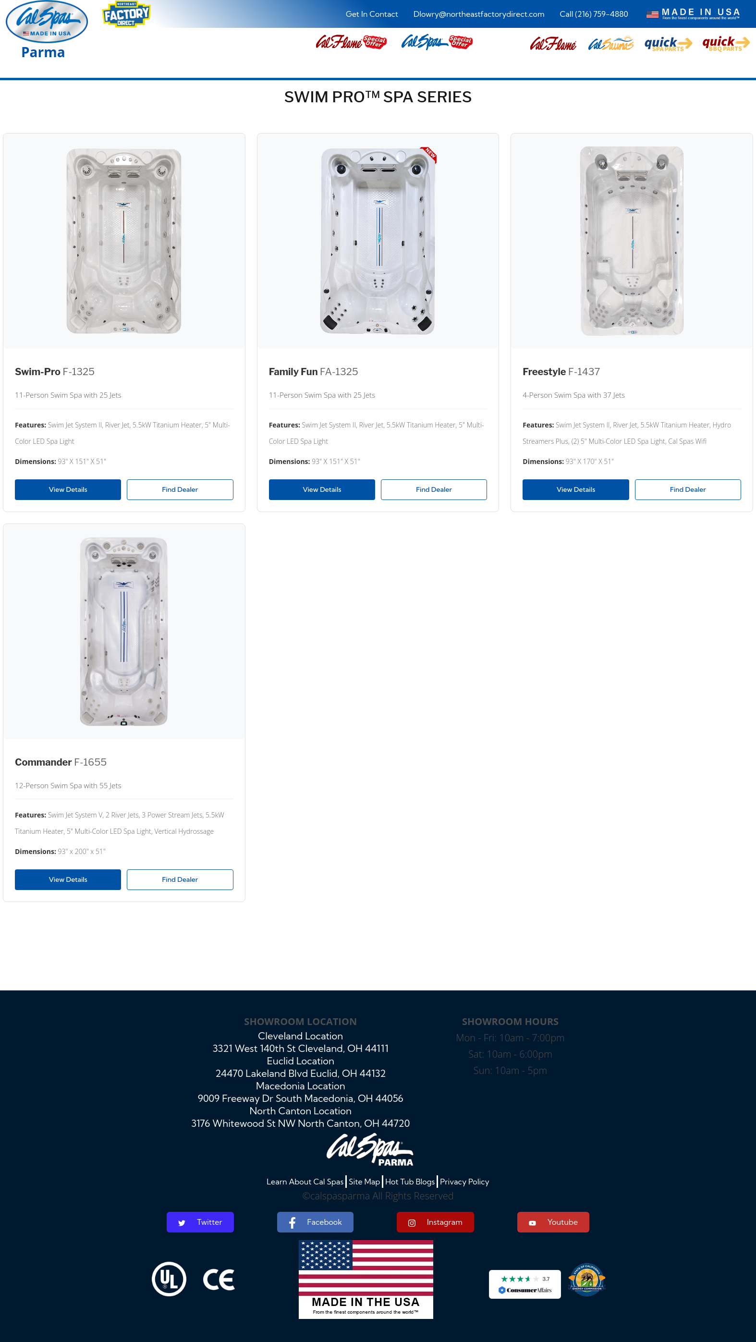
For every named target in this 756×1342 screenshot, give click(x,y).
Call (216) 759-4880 (594, 14)
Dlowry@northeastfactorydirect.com (479, 14)
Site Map (364, 1181)
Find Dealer (180, 489)
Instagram (435, 1222)
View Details (68, 489)
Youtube (553, 1222)
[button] (553, 44)
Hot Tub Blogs (410, 1181)
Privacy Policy (464, 1181)
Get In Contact (372, 14)
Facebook (315, 1223)
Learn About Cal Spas (305, 1181)
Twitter (200, 1222)
